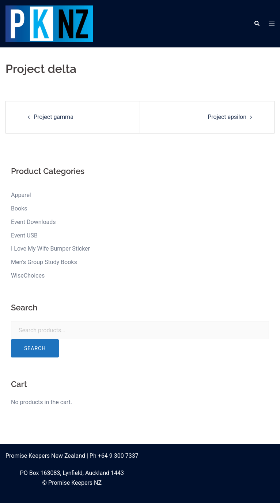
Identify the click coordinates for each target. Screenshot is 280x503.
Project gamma (53, 116)
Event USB (24, 235)
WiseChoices (28, 275)
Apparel (21, 194)
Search (35, 348)
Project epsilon (227, 116)
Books (19, 208)
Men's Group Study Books (44, 262)
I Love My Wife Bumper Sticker (50, 248)
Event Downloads (33, 221)
